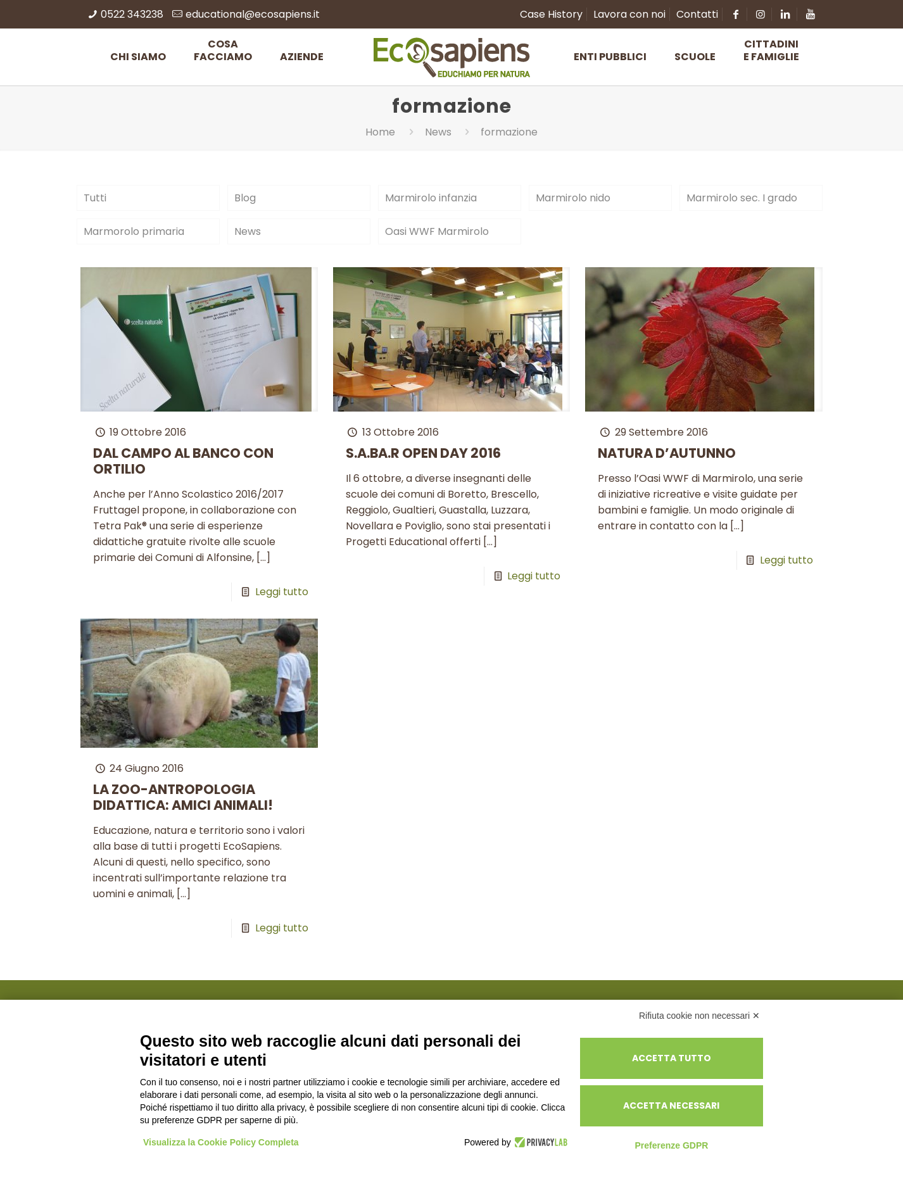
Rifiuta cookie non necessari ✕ (699, 1016)
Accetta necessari (671, 1105)
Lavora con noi (629, 14)
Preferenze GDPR (671, 1145)
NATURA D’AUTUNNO (667, 453)
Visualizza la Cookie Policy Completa (221, 1142)
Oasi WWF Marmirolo (437, 231)
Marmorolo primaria (134, 231)
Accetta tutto (671, 1058)
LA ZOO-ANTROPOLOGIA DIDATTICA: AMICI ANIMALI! (183, 797)
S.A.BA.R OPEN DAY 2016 (423, 453)
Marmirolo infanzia (431, 198)
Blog (245, 198)
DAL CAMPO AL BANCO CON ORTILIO (183, 461)
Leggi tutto (281, 591)
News (438, 132)
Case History (551, 14)
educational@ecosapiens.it (253, 14)
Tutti (95, 198)
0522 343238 (132, 14)
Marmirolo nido (573, 198)
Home (380, 132)
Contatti (697, 14)
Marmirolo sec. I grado (741, 198)
